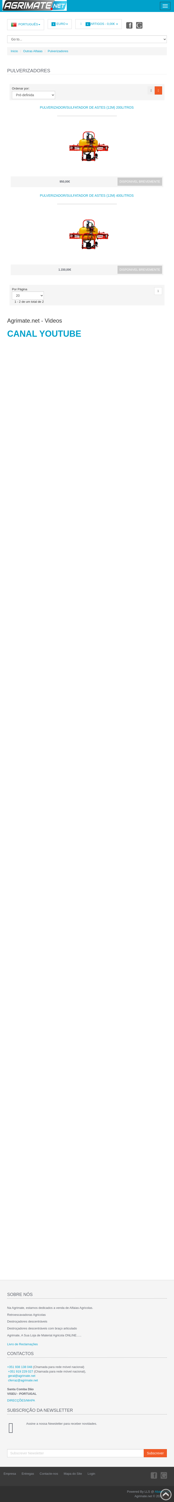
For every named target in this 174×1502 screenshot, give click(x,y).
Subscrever (155, 1453)
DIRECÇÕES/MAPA (21, 1400)
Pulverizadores (58, 51)
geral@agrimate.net (21, 1376)
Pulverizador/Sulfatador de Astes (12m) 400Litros (87, 195)
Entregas (28, 1473)
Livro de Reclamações (22, 1344)
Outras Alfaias (32, 51)
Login (91, 1473)
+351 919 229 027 (20, 1371)
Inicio (14, 51)
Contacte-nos (49, 1473)
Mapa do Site (73, 1473)
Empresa (10, 1473)
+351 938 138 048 (19, 1367)
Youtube (139, 25)
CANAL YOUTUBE (44, 334)
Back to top (166, 1495)
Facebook (129, 25)
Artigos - (98, 24)
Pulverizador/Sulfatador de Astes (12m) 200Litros (87, 107)
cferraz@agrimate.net (23, 1380)
